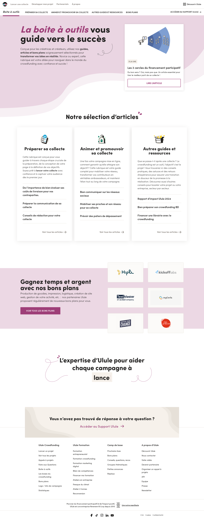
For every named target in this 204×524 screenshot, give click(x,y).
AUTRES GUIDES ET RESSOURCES (107, 12)
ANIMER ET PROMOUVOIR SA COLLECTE (69, 12)
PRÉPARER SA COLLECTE (36, 12)
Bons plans (132, 12)
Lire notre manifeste (130, 505)
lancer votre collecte (46, 170)
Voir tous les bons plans (40, 310)
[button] (42, 4)
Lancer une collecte (19, 4)
